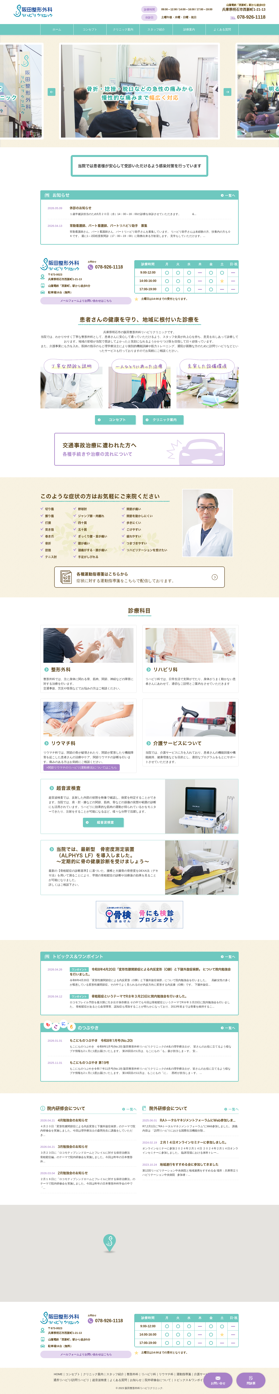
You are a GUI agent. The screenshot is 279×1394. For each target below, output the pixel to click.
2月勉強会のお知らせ (73, 1173)
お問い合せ (218, 1383)
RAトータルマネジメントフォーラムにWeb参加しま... (197, 1120)
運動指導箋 (184, 1374)
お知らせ (136, 1380)
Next (227, 92)
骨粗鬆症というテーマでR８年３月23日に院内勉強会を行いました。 (140, 996)
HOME (58, 1374)
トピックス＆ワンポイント (191, 1380)
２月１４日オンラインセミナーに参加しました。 (194, 1142)
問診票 (251, 1383)
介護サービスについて (177, 743)
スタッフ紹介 (156, 29)
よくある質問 (222, 29)
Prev (51, 92)
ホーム (57, 29)
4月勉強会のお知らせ (73, 1120)
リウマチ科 (63, 743)
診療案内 (189, 29)
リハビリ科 (165, 670)
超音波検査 (68, 788)
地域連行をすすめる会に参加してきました (189, 1164)
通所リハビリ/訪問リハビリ (71, 1380)
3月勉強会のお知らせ (73, 1146)
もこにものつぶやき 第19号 (89, 1062)
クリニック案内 (123, 29)
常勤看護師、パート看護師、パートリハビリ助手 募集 (108, 226)
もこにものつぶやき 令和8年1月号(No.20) (101, 1040)
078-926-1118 (251, 17)
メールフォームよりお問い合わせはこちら (86, 300)
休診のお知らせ (80, 208)
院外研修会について (158, 1380)
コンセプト (90, 29)
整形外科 (61, 670)
